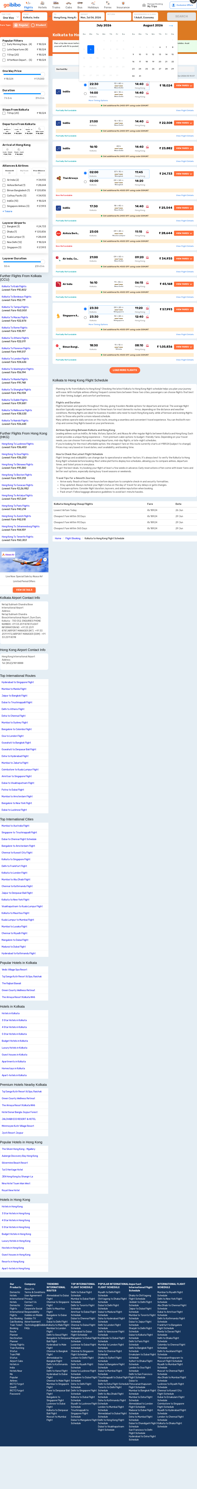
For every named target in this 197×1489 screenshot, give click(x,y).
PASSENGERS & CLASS (145, 14)
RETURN (111, 14)
